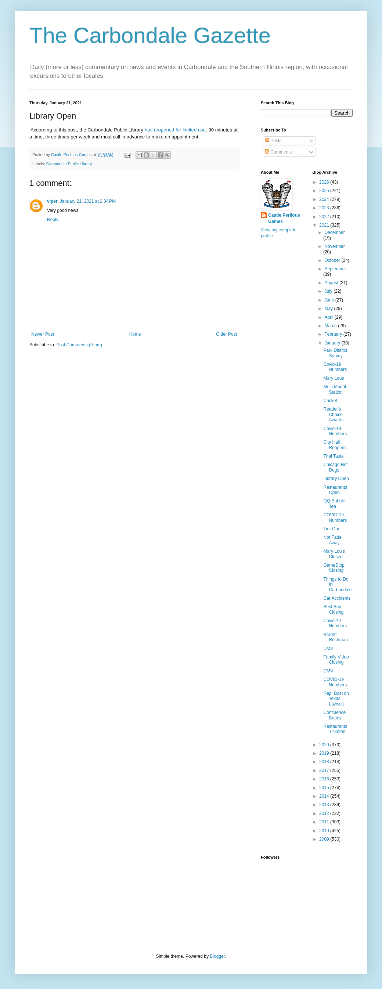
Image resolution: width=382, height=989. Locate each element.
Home (135, 334)
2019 (324, 753)
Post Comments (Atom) (79, 344)
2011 (324, 821)
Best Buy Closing (333, 609)
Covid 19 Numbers (335, 623)
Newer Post (42, 334)
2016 (324, 779)
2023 (324, 207)
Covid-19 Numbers (335, 367)
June (329, 300)
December (334, 232)
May (329, 308)
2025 (324, 190)
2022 (324, 216)
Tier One (331, 528)
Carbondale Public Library (69, 164)
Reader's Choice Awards (333, 414)
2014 (324, 796)
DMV (328, 648)
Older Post (226, 334)
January (332, 343)
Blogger (217, 956)
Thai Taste (333, 456)
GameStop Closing (333, 568)
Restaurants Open (335, 490)
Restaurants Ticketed (335, 729)
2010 (324, 830)
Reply (52, 219)
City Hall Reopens (334, 445)
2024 (324, 199)
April (329, 317)
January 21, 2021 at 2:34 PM (88, 201)
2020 (324, 744)
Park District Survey (335, 353)
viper (52, 201)
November (334, 246)
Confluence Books (334, 715)
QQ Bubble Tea (334, 503)
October (332, 260)
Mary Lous (333, 378)
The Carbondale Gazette (150, 35)
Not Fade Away (332, 540)
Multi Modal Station (334, 389)
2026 (324, 182)
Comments (278, 152)
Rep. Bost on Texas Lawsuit (336, 699)
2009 (324, 839)
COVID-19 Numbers (335, 517)
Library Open (336, 478)
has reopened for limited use (175, 130)
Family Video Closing (336, 659)
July (329, 291)
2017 (324, 770)
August (331, 282)
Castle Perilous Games (284, 218)
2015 (324, 787)
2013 (324, 804)
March (331, 325)
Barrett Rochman (335, 637)
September (335, 268)
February (333, 334)
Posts (273, 140)
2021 (324, 225)
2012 (324, 813)
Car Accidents (336, 598)
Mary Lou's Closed (334, 554)
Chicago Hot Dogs (335, 467)
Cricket (330, 400)
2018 (324, 761)
